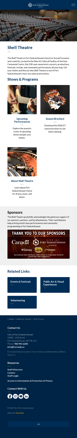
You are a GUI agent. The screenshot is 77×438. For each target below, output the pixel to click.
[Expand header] (73, 5)
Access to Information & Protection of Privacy (30, 380)
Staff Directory (15, 369)
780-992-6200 (21, 344)
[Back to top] (38, 424)
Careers (11, 372)
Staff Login (12, 376)
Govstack (20, 413)
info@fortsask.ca (15, 347)
